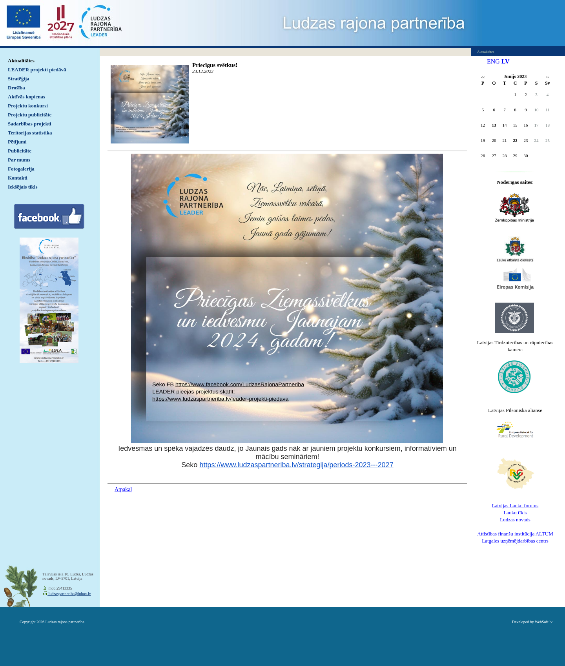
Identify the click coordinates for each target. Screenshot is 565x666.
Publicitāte (19, 151)
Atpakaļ (123, 489)
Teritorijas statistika (30, 133)
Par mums (19, 160)
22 (515, 140)
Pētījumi (17, 142)
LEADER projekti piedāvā (37, 70)
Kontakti (17, 178)
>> (547, 77)
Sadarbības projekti (29, 124)
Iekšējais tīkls (22, 187)
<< (483, 77)
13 (494, 125)
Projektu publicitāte (29, 115)
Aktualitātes (21, 61)
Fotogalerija (21, 169)
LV (505, 61)
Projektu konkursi (28, 106)
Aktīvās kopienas (26, 97)
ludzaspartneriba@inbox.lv (69, 594)
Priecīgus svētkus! (214, 65)
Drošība (16, 88)
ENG (493, 61)
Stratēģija (18, 79)
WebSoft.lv (543, 622)
